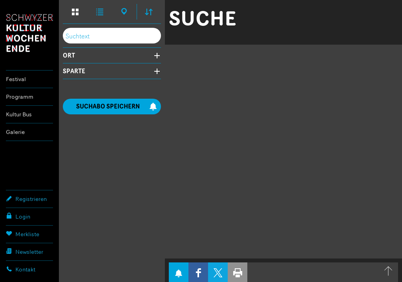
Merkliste (22, 234)
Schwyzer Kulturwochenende (29, 32)
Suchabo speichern (116, 106)
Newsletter (24, 251)
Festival (16, 79)
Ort (69, 55)
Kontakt (20, 269)
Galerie (15, 132)
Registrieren (26, 198)
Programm (19, 96)
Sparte (74, 71)
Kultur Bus (19, 114)
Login (18, 216)
